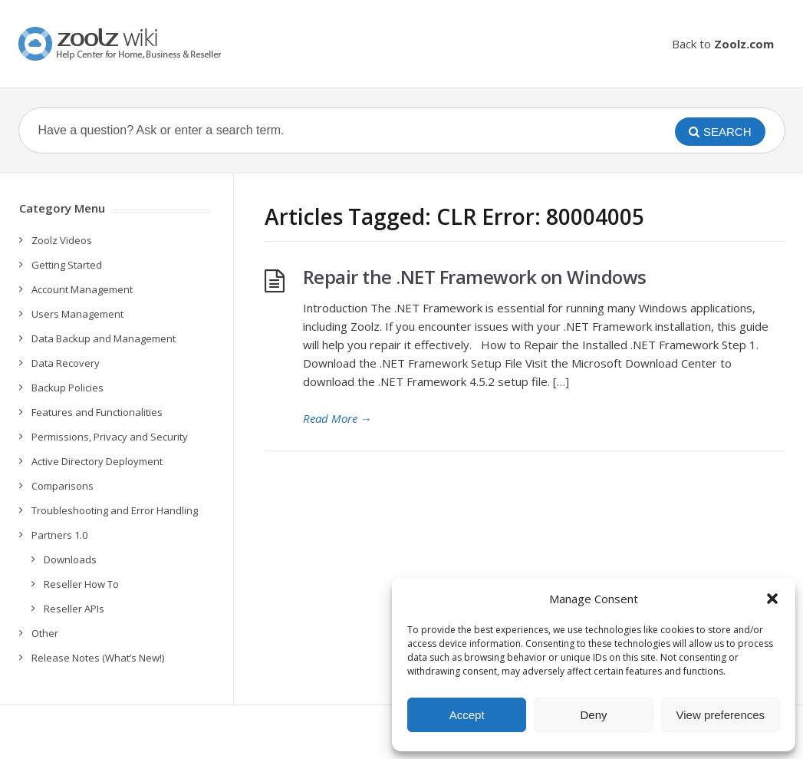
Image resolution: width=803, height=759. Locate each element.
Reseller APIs (74, 608)
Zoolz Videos (61, 240)
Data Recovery (65, 363)
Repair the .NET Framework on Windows (475, 276)
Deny (593, 714)
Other (44, 633)
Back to (723, 43)
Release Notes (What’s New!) (97, 658)
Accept (467, 714)
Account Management (82, 289)
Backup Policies (67, 387)
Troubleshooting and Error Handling (114, 510)
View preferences (720, 714)
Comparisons (62, 486)
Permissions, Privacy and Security (109, 437)
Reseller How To (81, 584)
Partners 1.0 (59, 535)
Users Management (77, 314)
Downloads (70, 559)
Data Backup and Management (103, 338)
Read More (337, 418)
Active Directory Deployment (97, 461)
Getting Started (66, 265)
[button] (772, 598)
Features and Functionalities (97, 412)
